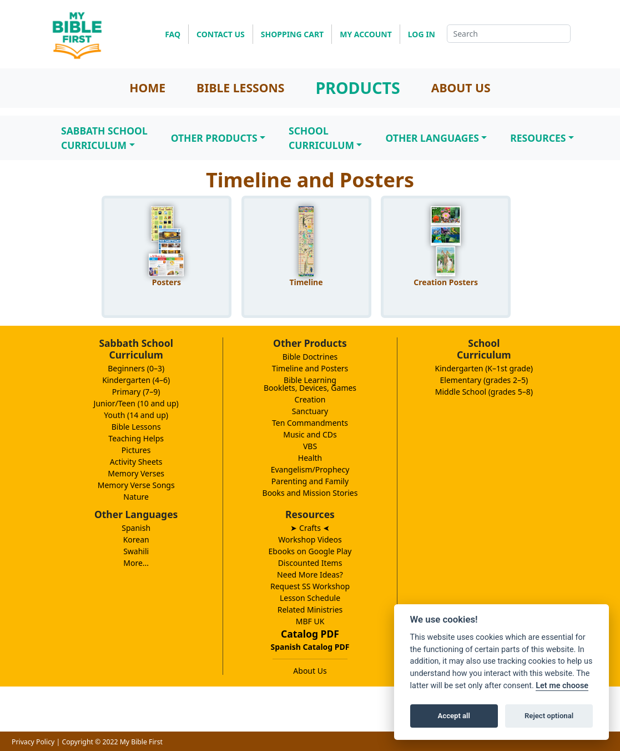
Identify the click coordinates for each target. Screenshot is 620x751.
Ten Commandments (310, 422)
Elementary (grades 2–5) (484, 380)
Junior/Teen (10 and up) (136, 403)
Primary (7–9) (136, 391)
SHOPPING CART (292, 34)
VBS (310, 446)
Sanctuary (310, 411)
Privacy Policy (33, 742)
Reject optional (549, 716)
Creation (310, 399)
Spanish (136, 528)
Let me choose (562, 685)
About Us (309, 670)
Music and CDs (310, 434)
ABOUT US (461, 87)
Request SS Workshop (310, 586)
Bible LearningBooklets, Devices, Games (310, 384)
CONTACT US (220, 34)
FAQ (172, 34)
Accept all (454, 716)
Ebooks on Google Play (310, 551)
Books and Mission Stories (310, 493)
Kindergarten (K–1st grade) (484, 368)
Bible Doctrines (310, 356)
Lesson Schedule (310, 598)
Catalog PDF (310, 633)
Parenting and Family (310, 481)
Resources (538, 138)
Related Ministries (310, 609)
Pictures (136, 450)
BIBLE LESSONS (240, 87)
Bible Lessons (136, 426)
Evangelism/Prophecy (310, 469)
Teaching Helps (136, 438)
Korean (136, 539)
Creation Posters (446, 282)
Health (310, 457)
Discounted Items (310, 563)
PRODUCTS (357, 87)
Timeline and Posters (310, 368)
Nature (136, 496)
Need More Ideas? (310, 574)
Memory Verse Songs (136, 485)
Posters (166, 282)
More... (136, 563)
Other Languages (431, 138)
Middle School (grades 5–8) (484, 391)
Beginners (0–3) (136, 368)
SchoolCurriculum (321, 138)
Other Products (214, 138)
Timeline (305, 282)
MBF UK (310, 621)
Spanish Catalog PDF (310, 646)
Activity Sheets (136, 461)
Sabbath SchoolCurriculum (104, 138)
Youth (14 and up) (136, 415)
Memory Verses (136, 473)
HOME (147, 87)
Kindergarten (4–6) (136, 380)
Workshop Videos (309, 539)
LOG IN (421, 34)
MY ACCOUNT (366, 34)
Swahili (136, 551)
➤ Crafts (309, 528)
